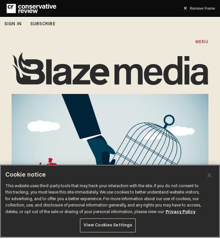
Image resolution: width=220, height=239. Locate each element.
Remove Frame (202, 8)
